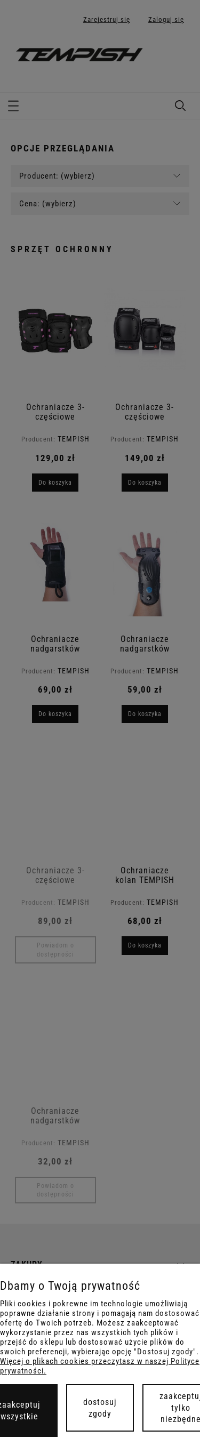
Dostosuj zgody (100, 1408)
